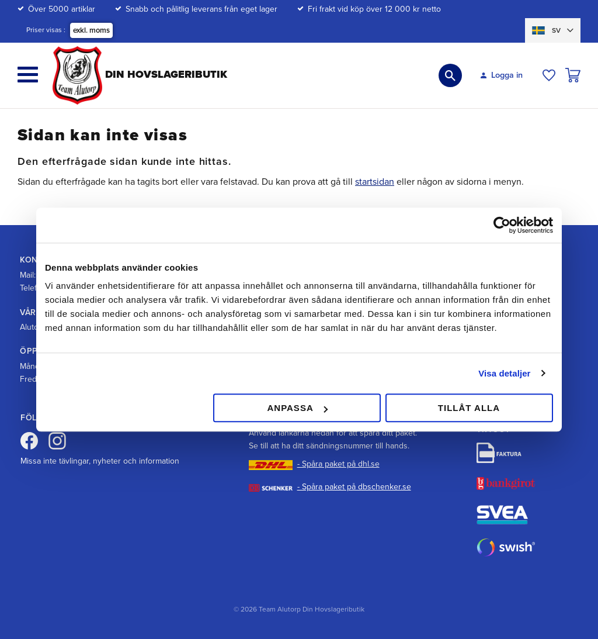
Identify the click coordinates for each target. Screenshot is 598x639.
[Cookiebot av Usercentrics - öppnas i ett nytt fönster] (502, 225)
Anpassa (297, 408)
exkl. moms (91, 30)
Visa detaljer (504, 373)
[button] (28, 74)
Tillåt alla (469, 408)
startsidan (374, 182)
